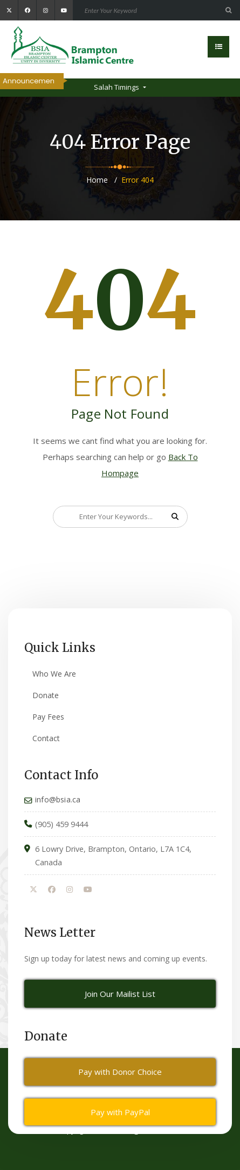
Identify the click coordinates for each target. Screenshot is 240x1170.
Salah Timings (117, 87)
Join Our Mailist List (120, 993)
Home (97, 180)
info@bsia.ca (57, 799)
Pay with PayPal (120, 1112)
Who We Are (54, 674)
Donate (45, 695)
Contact (46, 738)
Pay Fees (48, 717)
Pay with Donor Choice (120, 1071)
